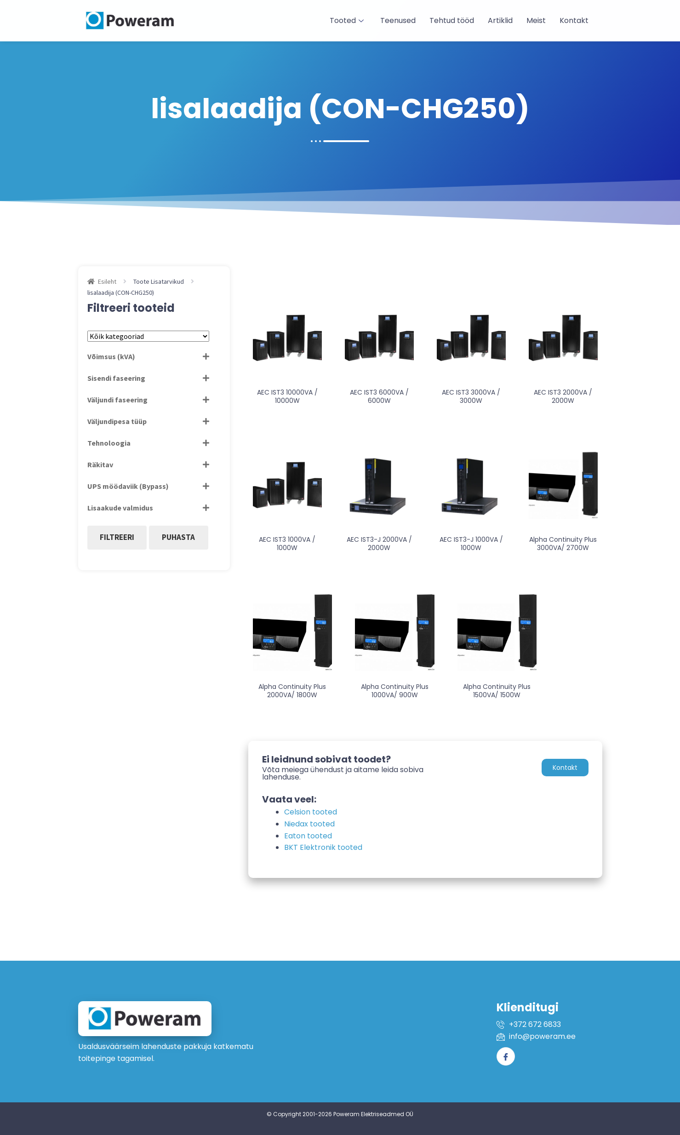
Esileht (107, 281)
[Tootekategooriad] (148, 336)
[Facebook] (506, 1056)
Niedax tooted (309, 824)
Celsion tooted (310, 812)
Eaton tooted (308, 836)
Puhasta (178, 537)
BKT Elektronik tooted (323, 847)
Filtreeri (117, 537)
